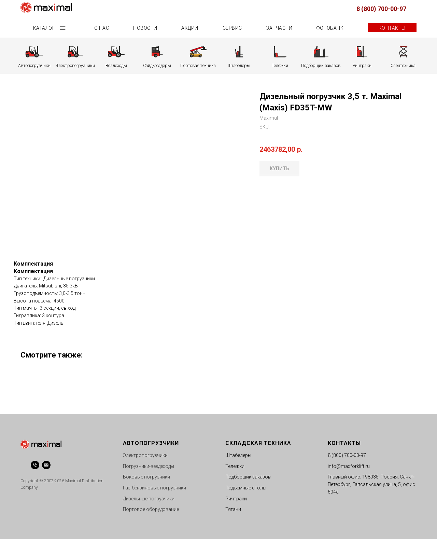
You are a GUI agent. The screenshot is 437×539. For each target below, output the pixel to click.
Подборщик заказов (248, 477)
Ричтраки (236, 498)
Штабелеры (238, 455)
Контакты (392, 28)
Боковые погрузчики (146, 477)
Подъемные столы (245, 487)
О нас (101, 28)
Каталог (44, 28)
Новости (145, 28)
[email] (46, 465)
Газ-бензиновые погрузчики (154, 487)
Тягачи (233, 509)
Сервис (232, 28)
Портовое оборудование (151, 509)
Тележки (234, 466)
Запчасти (279, 28)
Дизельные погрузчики (148, 498)
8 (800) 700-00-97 (381, 8)
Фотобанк (329, 28)
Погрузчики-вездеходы (148, 466)
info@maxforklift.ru (349, 466)
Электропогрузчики (145, 455)
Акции (189, 28)
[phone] (35, 465)
